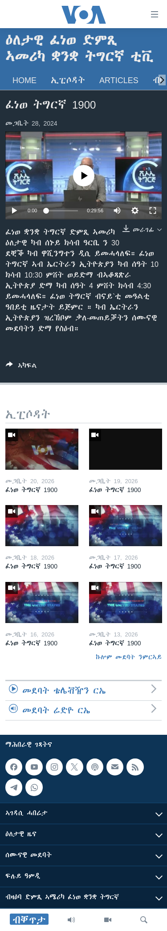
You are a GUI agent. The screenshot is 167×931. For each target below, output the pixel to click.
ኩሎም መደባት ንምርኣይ (129, 657)
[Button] (21, 367)
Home (24, 80)
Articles (118, 80)
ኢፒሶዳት (68, 80)
